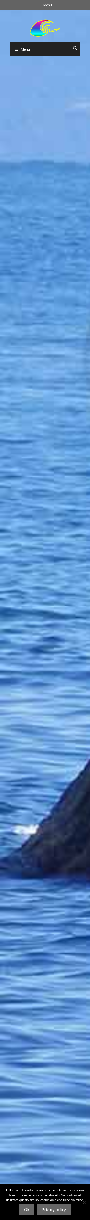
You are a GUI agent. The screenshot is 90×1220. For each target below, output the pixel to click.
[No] (84, 1202)
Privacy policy (54, 1209)
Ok (26, 1209)
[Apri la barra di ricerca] (75, 48)
